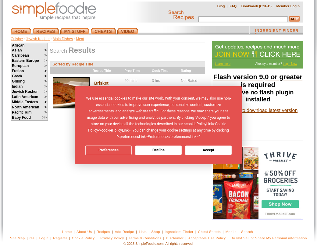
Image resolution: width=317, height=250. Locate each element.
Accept (208, 150)
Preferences (108, 150)
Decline (158, 150)
